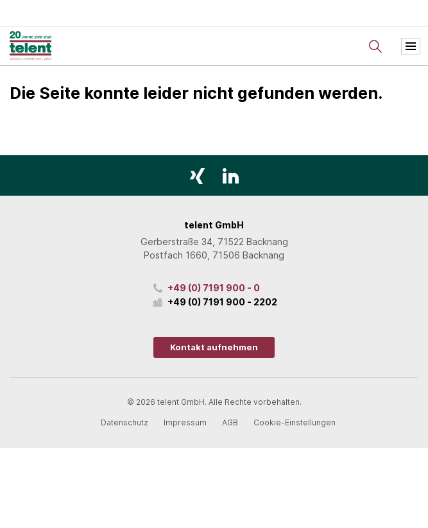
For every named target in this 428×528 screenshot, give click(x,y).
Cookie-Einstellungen (294, 422)
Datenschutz (124, 422)
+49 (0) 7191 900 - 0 (213, 287)
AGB (230, 422)
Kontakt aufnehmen (214, 347)
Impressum (185, 422)
